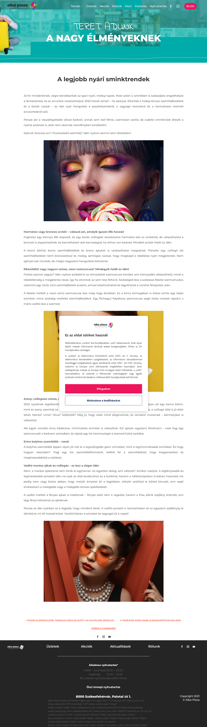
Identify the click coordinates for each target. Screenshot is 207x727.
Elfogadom (103, 388)
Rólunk (117, 6)
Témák (75, 6)
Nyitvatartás (158, 6)
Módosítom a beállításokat (103, 400)
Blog (190, 6)
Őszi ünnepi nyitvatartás (103, 687)
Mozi (128, 6)
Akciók (104, 6)
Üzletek (91, 6)
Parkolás (141, 6)
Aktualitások (120, 646)
